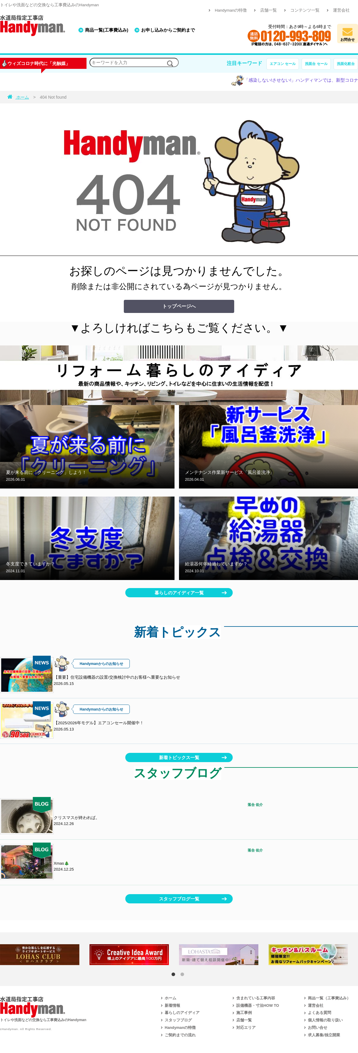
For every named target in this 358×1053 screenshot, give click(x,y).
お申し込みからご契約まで (168, 29)
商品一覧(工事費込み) (106, 29)
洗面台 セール (316, 64)
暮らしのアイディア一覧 (179, 592)
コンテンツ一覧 (305, 10)
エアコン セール (283, 64)
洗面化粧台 (346, 64)
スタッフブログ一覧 (179, 898)
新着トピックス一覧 (179, 757)
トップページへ (179, 306)
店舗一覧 (268, 10)
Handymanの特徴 (231, 10)
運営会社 (341, 10)
